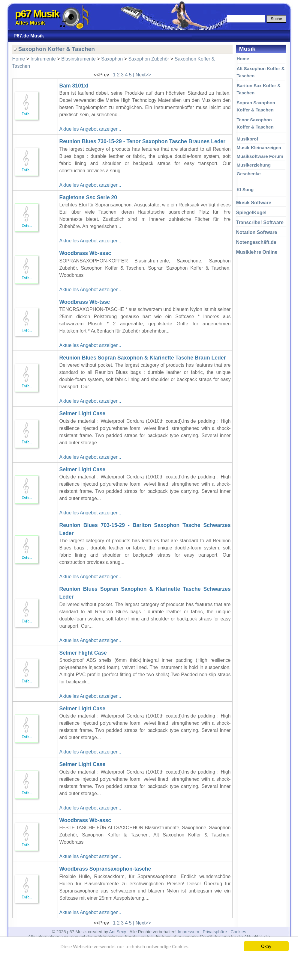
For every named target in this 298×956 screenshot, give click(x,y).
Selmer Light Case (82, 413)
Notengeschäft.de (256, 242)
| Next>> (142, 74)
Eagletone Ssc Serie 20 (88, 197)
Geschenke (249, 173)
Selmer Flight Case (83, 653)
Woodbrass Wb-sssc (85, 253)
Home (243, 58)
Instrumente (43, 58)
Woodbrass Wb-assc (85, 820)
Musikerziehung (254, 164)
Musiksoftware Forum (260, 156)
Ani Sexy (117, 931)
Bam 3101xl (74, 86)
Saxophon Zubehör (148, 58)
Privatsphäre (215, 931)
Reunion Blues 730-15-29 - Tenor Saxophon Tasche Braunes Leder (142, 141)
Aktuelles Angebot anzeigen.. (90, 129)
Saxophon (112, 58)
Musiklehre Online (257, 252)
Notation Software (256, 232)
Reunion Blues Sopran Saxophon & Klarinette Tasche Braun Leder (142, 358)
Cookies (238, 931)
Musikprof (247, 138)
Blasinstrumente (78, 58)
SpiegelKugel (251, 212)
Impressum (188, 931)
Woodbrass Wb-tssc (84, 302)
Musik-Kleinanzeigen (259, 147)
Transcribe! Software (260, 222)
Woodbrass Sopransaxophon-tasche (105, 869)
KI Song (245, 189)
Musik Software (253, 202)
